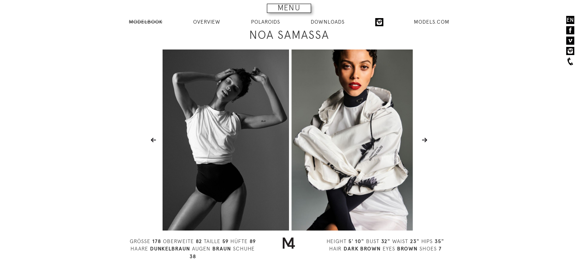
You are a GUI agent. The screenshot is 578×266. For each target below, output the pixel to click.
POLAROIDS (265, 21)
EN (570, 20)
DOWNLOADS (328, 21)
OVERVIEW (206, 21)
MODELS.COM (431, 21)
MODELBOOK (146, 21)
